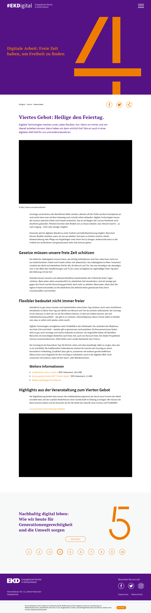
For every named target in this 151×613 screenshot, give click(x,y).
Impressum (123, 596)
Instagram (141, 588)
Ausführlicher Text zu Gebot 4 (45, 374)
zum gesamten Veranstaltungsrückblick (47, 411)
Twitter (131, 588)
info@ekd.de (12, 596)
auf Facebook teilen (109, 107)
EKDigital (22, 106)
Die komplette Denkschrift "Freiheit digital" (51, 378)
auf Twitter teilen (119, 107)
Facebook (121, 588)
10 (122, 554)
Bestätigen (121, 608)
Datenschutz (137, 596)
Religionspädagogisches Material (46, 382)
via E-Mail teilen (129, 107)
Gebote (29, 106)
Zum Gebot (75, 541)
